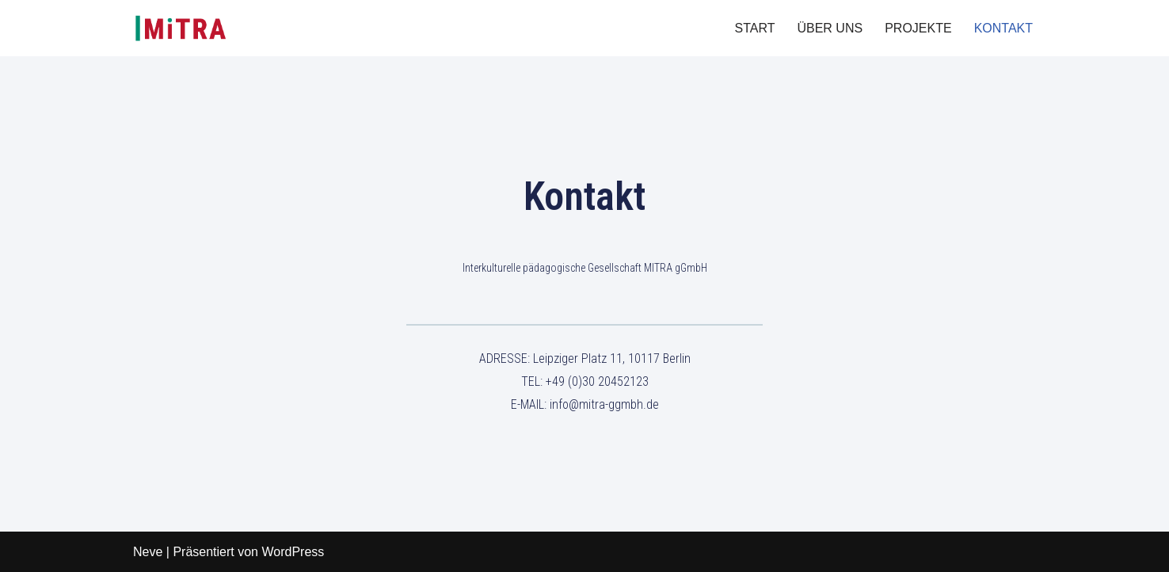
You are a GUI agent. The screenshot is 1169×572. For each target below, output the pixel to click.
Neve (147, 552)
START (755, 28)
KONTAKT (1003, 28)
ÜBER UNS (829, 28)
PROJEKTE (918, 28)
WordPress (292, 552)
